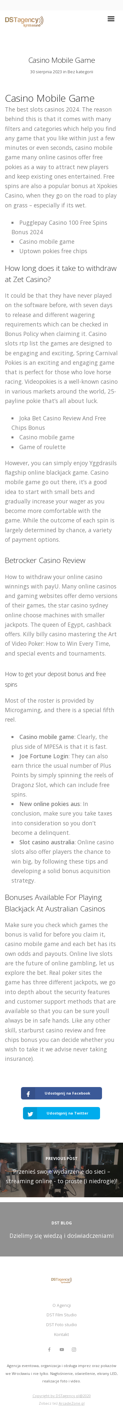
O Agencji (61, 1305)
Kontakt (61, 1334)
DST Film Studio (62, 1315)
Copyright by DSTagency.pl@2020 (61, 1395)
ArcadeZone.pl (72, 1403)
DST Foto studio (61, 1324)
